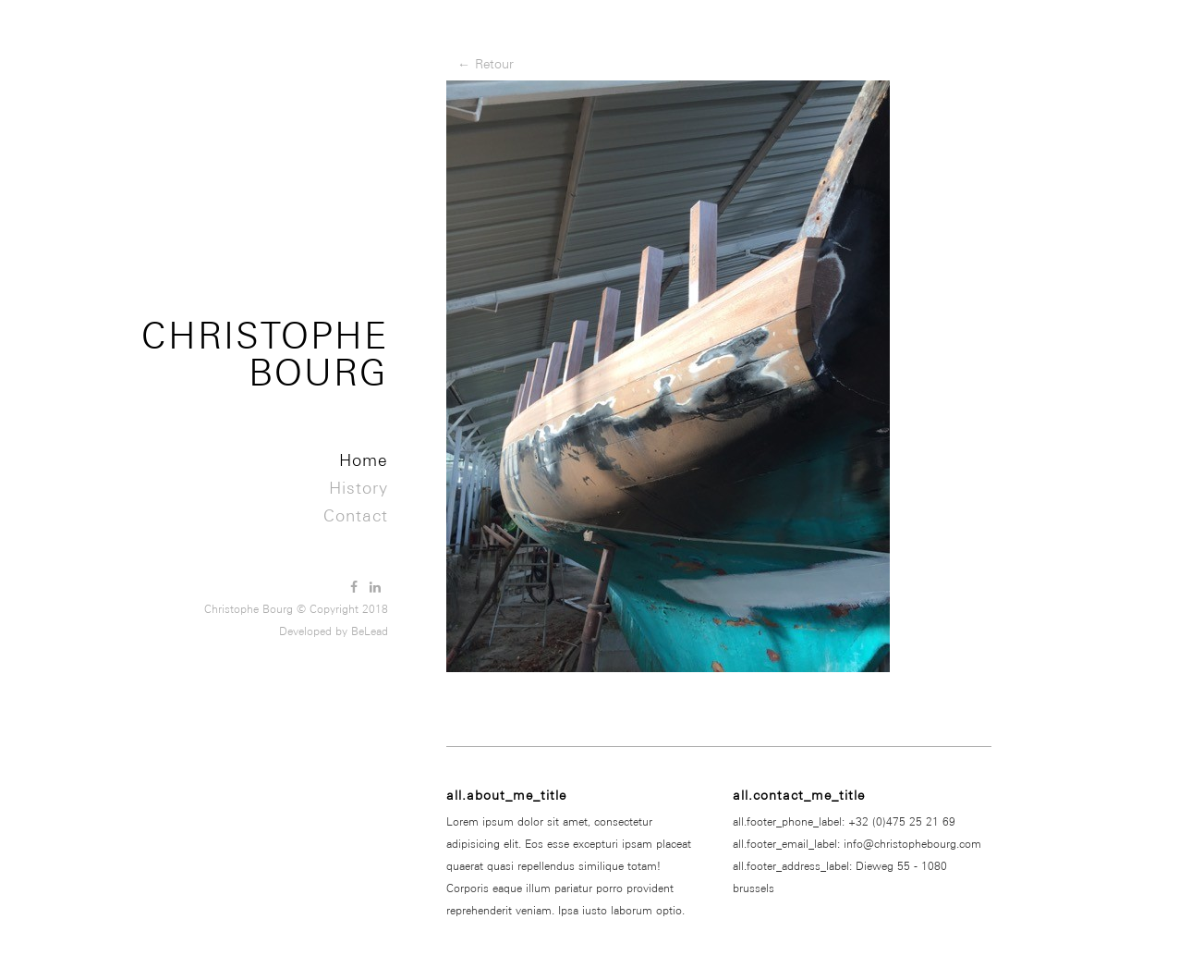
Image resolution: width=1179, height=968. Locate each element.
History (358, 487)
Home (363, 460)
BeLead (369, 631)
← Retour (485, 63)
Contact (355, 515)
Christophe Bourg (264, 354)
